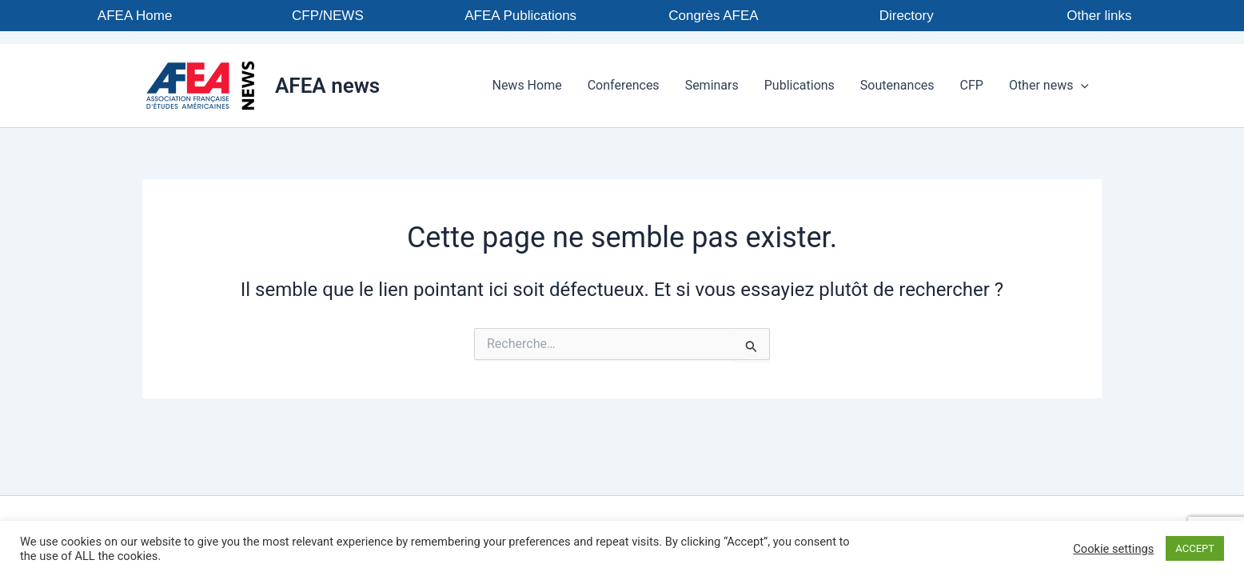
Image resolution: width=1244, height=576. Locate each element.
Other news (1049, 86)
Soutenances (897, 85)
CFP (971, 85)
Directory (906, 15)
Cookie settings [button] (1113, 549)
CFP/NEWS (328, 15)
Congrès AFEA (713, 15)
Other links (1099, 15)
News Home (526, 85)
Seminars (712, 85)
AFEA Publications (520, 15)
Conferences (624, 85)
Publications (799, 85)
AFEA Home (135, 15)
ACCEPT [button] (1194, 548)
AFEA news (327, 86)
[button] (1081, 86)
